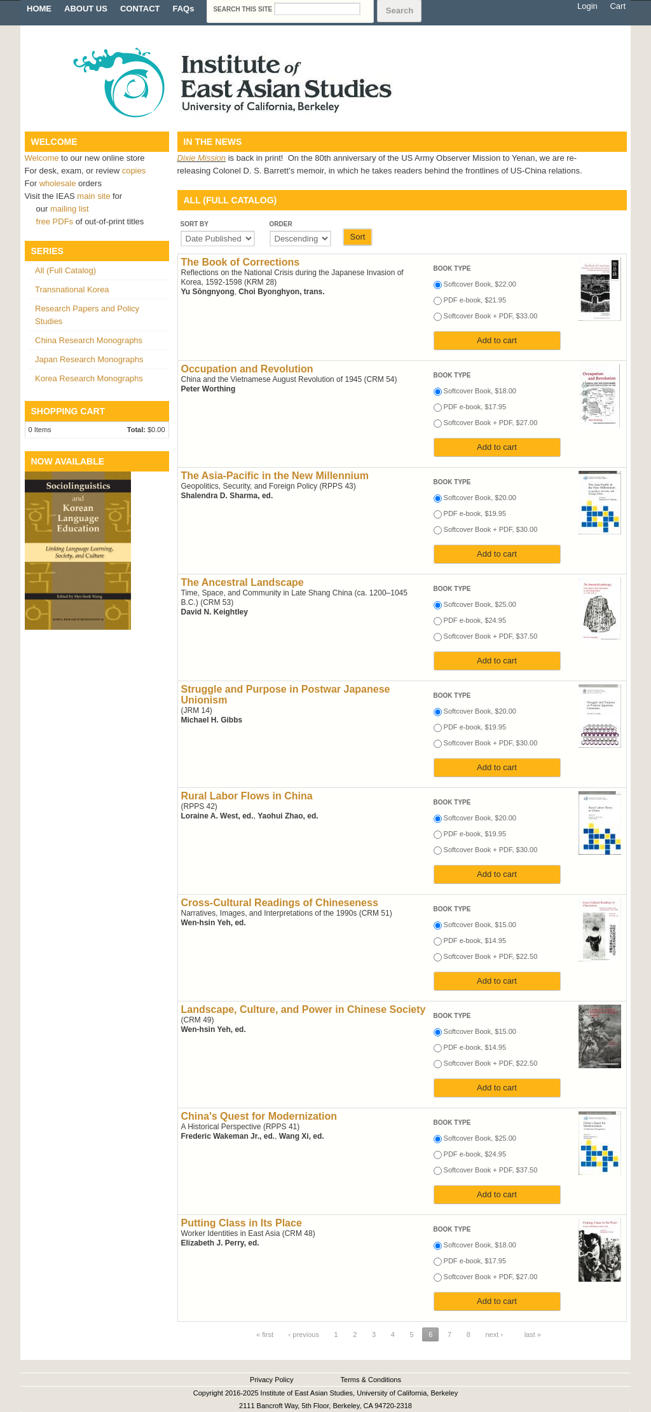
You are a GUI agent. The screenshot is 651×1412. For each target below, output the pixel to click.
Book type (452, 268)
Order (281, 224)
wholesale (57, 183)
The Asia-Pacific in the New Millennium (275, 475)
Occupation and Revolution (247, 368)
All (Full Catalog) (65, 270)
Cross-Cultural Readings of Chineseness (279, 902)
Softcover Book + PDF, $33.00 (491, 316)
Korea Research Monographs (89, 378)
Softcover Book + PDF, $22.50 (491, 956)
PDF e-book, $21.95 (475, 300)
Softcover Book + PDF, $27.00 (491, 422)
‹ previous (304, 1334)
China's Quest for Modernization (259, 1116)
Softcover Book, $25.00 (480, 604)
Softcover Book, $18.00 (480, 391)
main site (95, 196)
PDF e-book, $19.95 (475, 513)
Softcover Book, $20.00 (480, 497)
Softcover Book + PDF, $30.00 (491, 529)
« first (264, 1334)
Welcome (42, 158)
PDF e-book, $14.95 (475, 940)
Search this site (243, 9)
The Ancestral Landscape (242, 582)
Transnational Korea (72, 289)
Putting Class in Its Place (241, 1223)
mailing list (69, 209)
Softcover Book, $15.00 (480, 924)
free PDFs (55, 221)
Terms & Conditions (371, 1379)
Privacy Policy (271, 1379)
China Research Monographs (88, 340)
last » (532, 1334)
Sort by (195, 224)
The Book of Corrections (240, 262)
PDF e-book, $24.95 (475, 620)
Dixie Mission (201, 158)
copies (134, 170)
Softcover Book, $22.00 (480, 284)
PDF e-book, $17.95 (475, 407)
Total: (136, 429)
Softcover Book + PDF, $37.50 (491, 636)
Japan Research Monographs (89, 359)
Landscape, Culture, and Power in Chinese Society (303, 1009)
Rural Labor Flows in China (247, 796)
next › (495, 1334)
